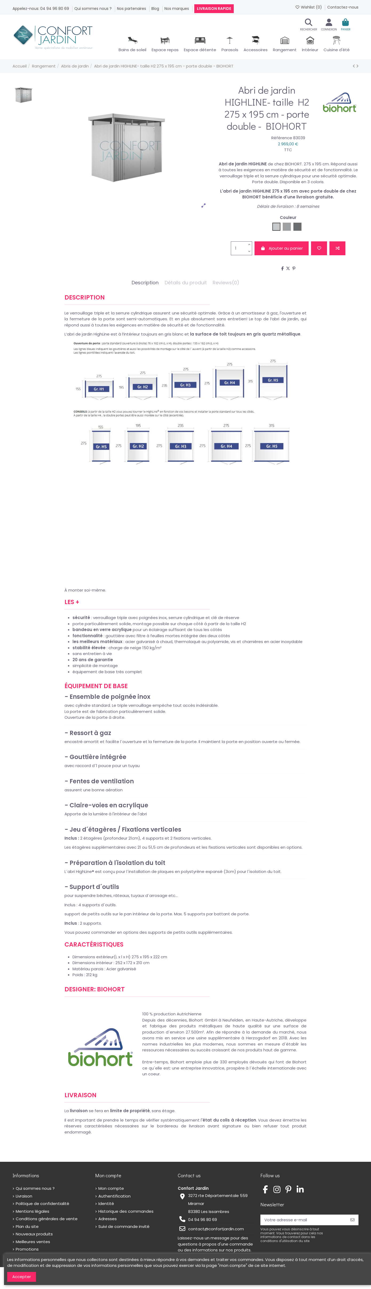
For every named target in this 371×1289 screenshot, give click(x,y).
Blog (155, 8)
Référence (281, 138)
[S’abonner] (352, 1220)
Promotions (27, 1249)
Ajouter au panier (281, 248)
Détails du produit (186, 283)
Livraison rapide (214, 8)
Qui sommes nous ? (93, 8)
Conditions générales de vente (47, 1219)
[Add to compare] (337, 248)
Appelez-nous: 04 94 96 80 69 (41, 8)
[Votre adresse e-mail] (303, 1220)
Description (145, 283)
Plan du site (27, 1226)
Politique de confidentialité (42, 1203)
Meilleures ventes (33, 1241)
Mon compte (111, 1188)
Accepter (21, 1276)
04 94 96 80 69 (202, 1219)
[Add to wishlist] (319, 248)
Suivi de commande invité (124, 1226)
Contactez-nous (342, 7)
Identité (106, 1203)
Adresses (107, 1219)
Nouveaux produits (34, 1234)
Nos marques (177, 8)
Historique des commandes (126, 1211)
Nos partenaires (132, 8)
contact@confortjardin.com (216, 1229)
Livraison (24, 1196)
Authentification (114, 1196)
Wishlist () (309, 7)
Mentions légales (32, 1211)
